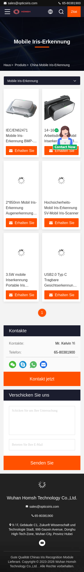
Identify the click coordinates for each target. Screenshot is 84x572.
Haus (7, 65)
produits (20, 65)
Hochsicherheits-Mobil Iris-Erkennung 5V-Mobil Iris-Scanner (61, 208)
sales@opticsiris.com (20, 3)
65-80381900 (69, 3)
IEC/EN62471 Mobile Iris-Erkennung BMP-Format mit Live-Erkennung (19, 141)
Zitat (74, 11)
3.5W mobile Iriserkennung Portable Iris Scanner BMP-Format (17, 285)
